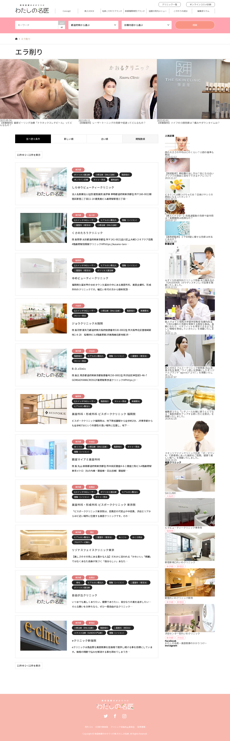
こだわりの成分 (181, 11)
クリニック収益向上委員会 (123, 726)
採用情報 (141, 726)
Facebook (115, 716)
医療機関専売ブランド (135, 11)
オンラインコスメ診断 (200, 4)
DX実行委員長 (102, 726)
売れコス (89, 726)
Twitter (106, 716)
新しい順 (68, 139)
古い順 (104, 139)
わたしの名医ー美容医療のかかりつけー (186, 643)
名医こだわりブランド (112, 11)
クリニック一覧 (169, 4)
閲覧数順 (140, 139)
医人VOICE (89, 11)
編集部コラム (203, 11)
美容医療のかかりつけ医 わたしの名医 (112, 733)
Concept (67, 11)
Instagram (124, 716)
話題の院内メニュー (158, 11)
